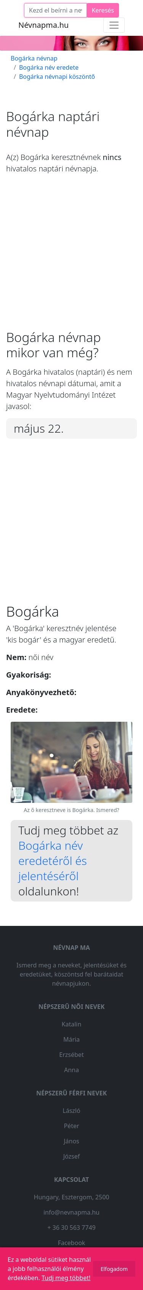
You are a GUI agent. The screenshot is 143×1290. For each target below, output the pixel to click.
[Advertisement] (71, 258)
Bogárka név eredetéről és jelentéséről (52, 861)
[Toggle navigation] (114, 25)
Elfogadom (114, 1268)
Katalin (72, 1024)
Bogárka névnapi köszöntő (57, 76)
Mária (71, 1039)
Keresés (103, 10)
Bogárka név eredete (49, 67)
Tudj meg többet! (66, 1278)
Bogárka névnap (34, 58)
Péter (71, 1126)
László (71, 1110)
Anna (71, 1070)
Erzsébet (71, 1054)
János (71, 1141)
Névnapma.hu (43, 25)
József (71, 1156)
